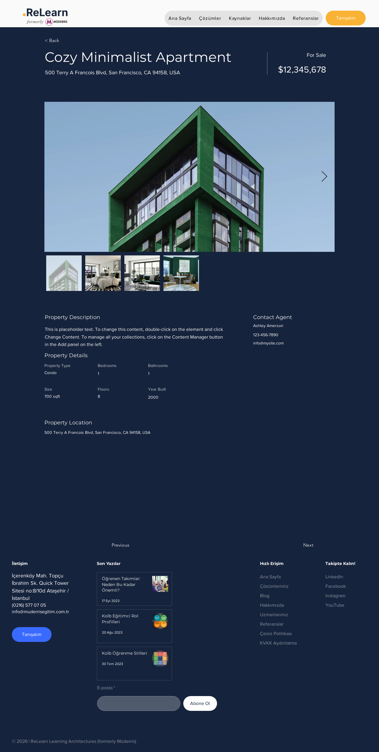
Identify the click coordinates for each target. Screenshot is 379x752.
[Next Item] (324, 177)
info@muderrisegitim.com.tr (40, 611)
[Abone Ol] (200, 703)
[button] (210, 18)
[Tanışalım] (346, 18)
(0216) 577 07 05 (29, 605)
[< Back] (66, 40)
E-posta (105, 687)
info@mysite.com (268, 343)
